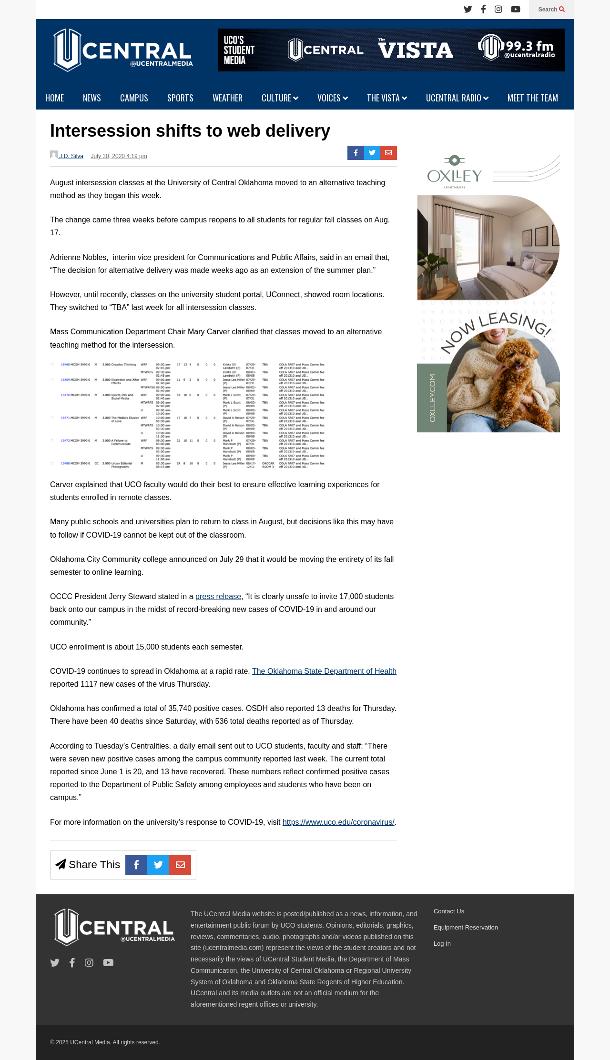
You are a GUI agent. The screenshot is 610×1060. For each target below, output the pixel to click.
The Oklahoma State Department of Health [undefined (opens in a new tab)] (324, 671)
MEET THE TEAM (533, 97)
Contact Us (449, 911)
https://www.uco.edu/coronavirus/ (339, 822)
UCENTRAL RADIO (457, 97)
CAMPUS (134, 97)
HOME (54, 97)
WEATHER (228, 97)
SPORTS (180, 97)
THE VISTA (387, 97)
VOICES (332, 97)
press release (218, 596)
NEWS (92, 97)
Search (552, 9)
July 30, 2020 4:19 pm (119, 156)
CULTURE (280, 97)
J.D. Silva (66, 155)
